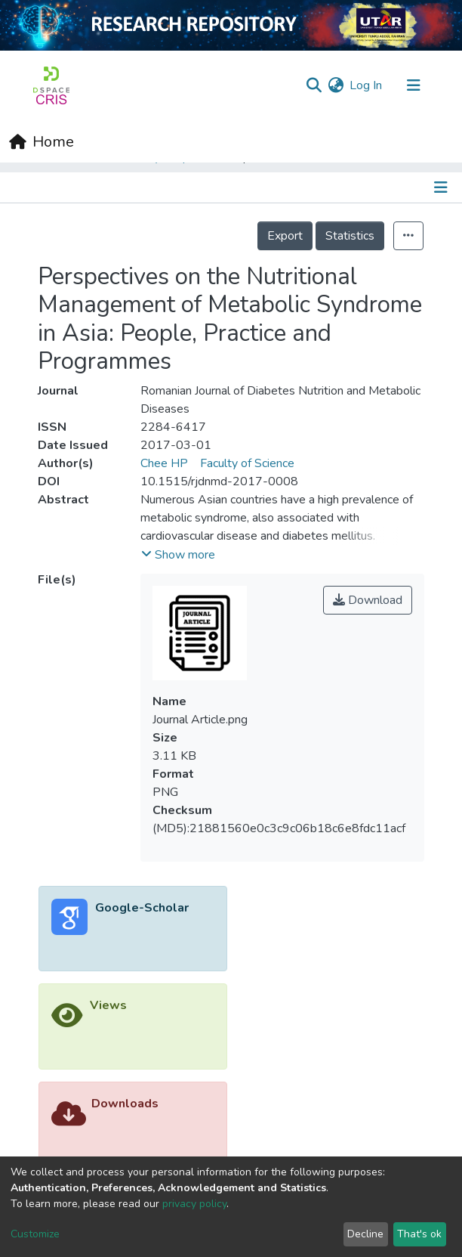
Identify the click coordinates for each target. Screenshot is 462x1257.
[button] (335, 85)
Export (285, 236)
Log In (366, 85)
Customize (35, 1234)
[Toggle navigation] (414, 85)
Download (367, 600)
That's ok (419, 1234)
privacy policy (194, 1204)
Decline (365, 1234)
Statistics (349, 236)
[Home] (41, 142)
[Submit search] (313, 85)
